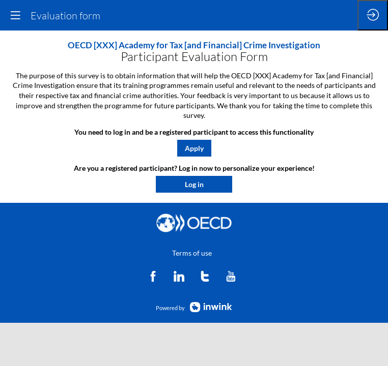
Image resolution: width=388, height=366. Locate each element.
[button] (194, 148)
